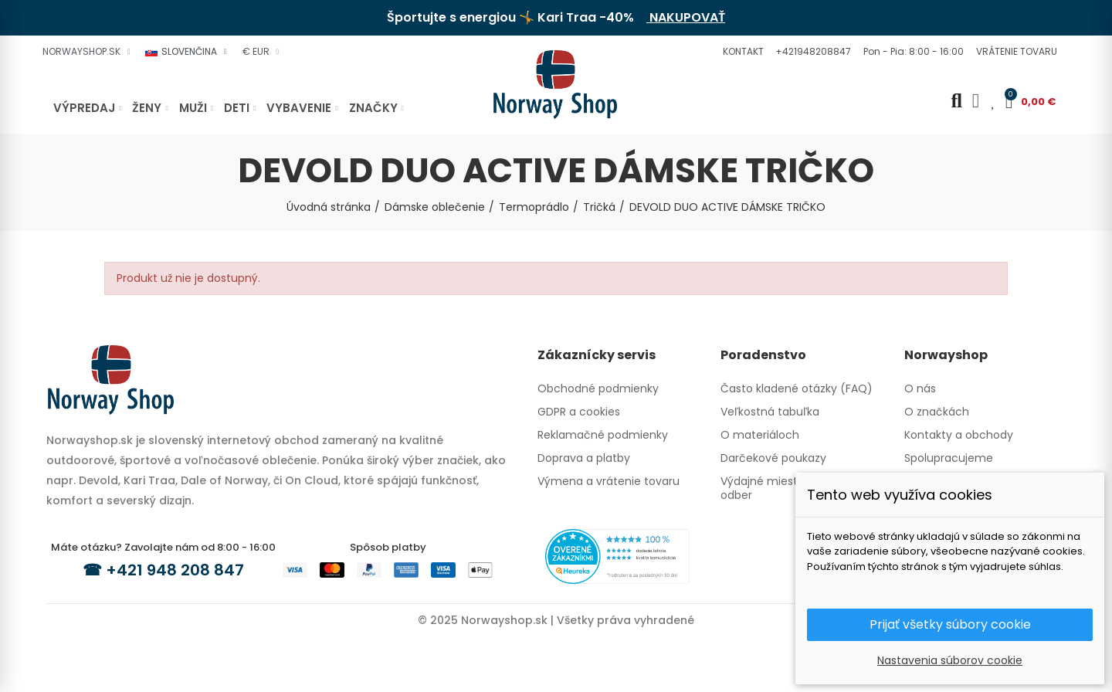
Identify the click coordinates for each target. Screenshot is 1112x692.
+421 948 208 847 (175, 570)
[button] (741, 52)
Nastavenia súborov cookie (949, 660)
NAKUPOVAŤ (685, 17)
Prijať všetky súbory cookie (950, 624)
